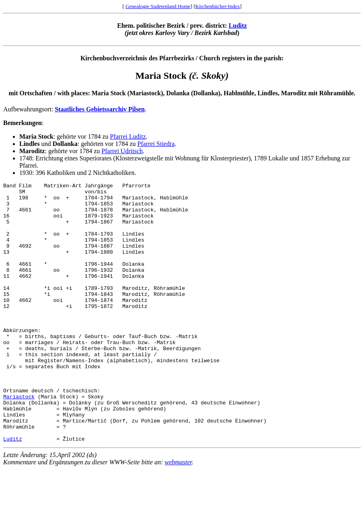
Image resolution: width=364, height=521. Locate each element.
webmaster (178, 514)
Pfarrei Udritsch (122, 151)
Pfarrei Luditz (128, 136)
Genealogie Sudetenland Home (157, 6)
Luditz (238, 25)
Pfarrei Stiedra (156, 143)
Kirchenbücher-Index (217, 6)
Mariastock (19, 439)
